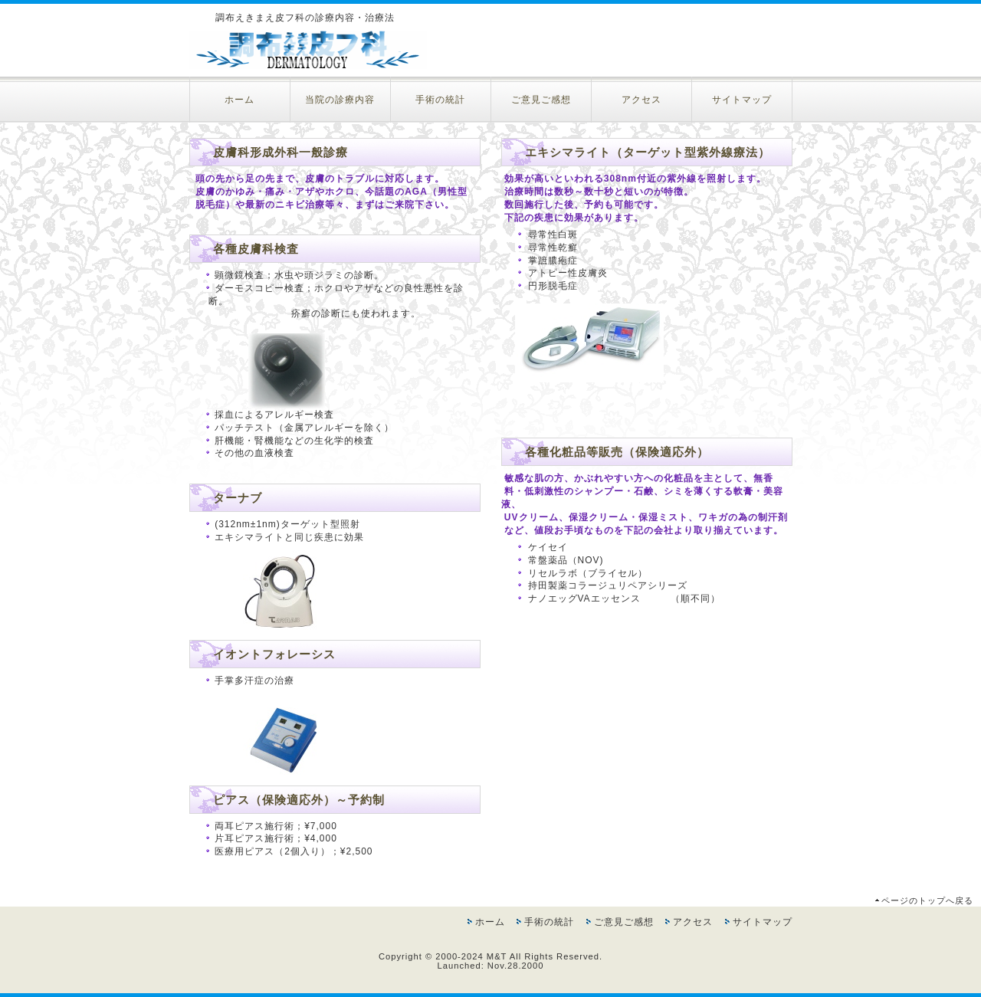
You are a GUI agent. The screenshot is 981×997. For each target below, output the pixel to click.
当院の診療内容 (340, 99)
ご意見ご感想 (541, 99)
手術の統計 (440, 99)
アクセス (641, 99)
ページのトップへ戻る (927, 900)
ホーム (239, 99)
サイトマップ (742, 99)
